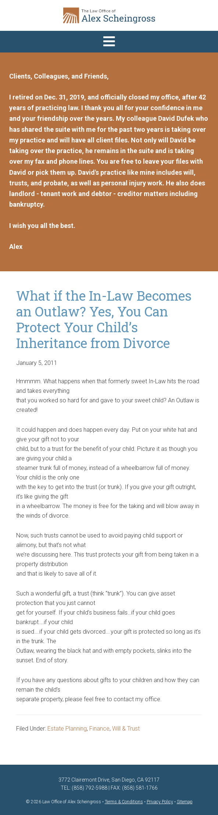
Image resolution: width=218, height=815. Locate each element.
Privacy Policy (160, 801)
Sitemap (185, 801)
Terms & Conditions (124, 801)
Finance (99, 728)
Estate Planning (67, 728)
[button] (109, 41)
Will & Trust (126, 728)
